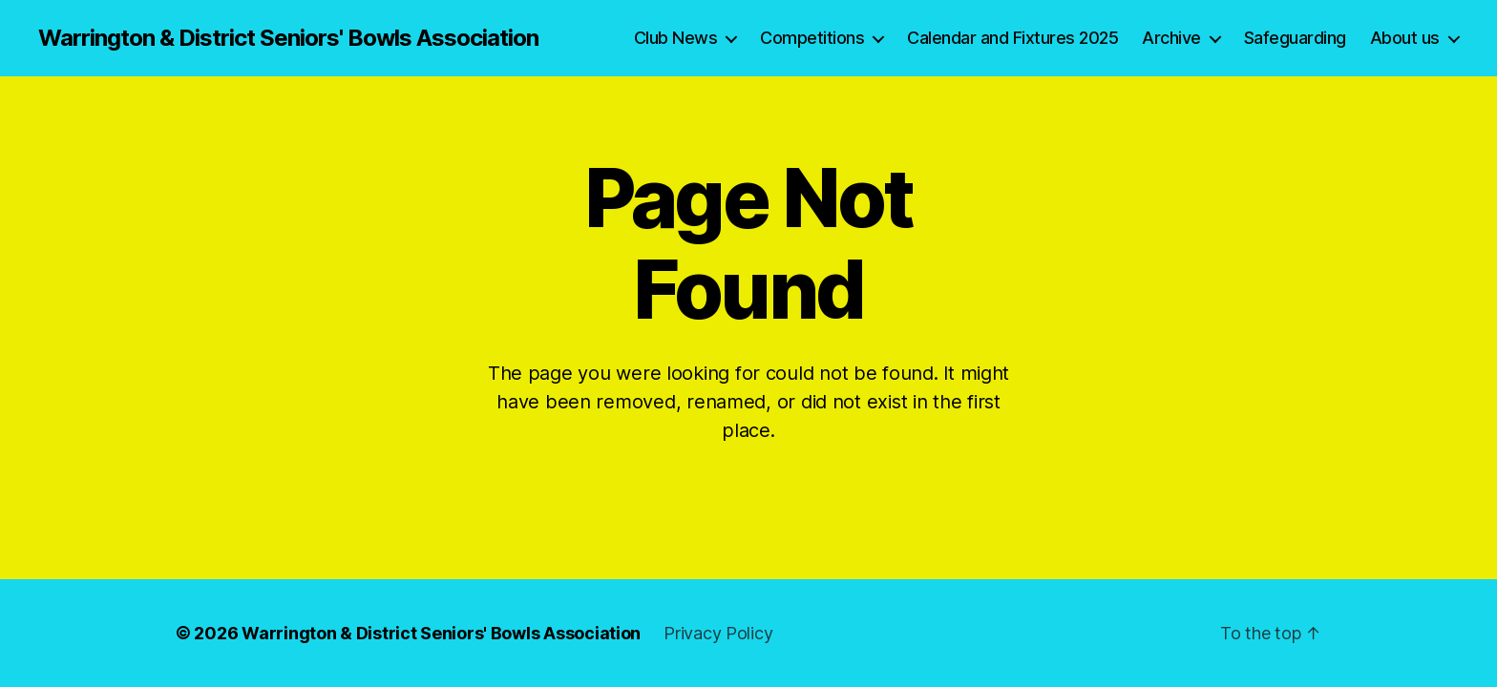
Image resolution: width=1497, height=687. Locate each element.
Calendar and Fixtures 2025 (1012, 38)
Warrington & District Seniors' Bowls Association (288, 38)
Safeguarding (1295, 38)
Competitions (812, 38)
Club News (676, 38)
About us (1405, 38)
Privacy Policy (718, 633)
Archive (1171, 38)
